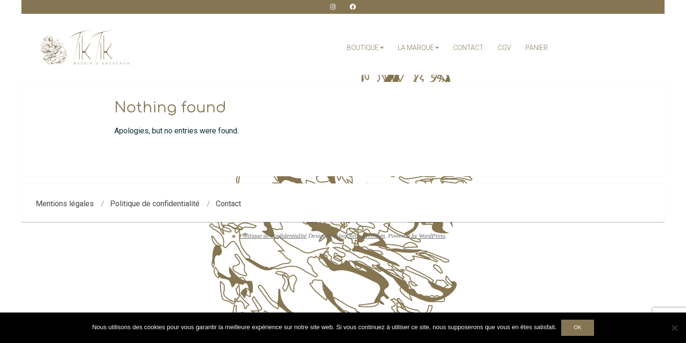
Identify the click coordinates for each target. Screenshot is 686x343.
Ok (577, 327)
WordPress (432, 235)
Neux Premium (366, 235)
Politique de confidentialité (273, 235)
